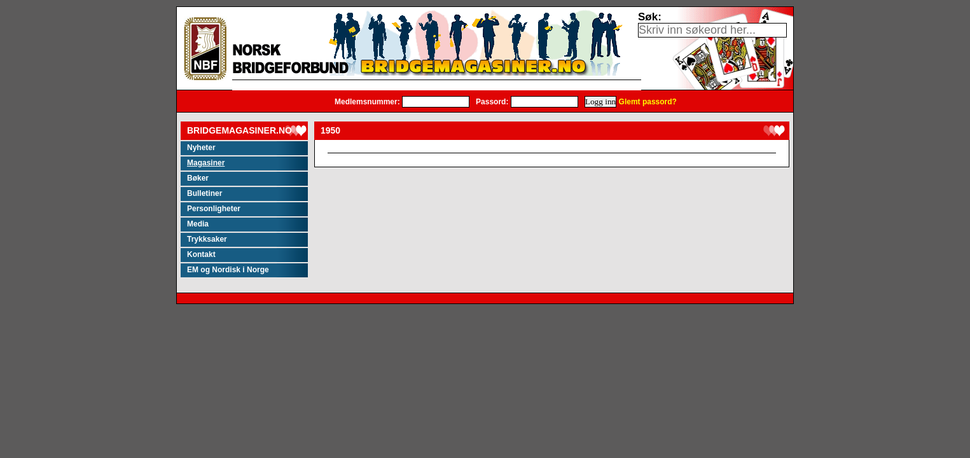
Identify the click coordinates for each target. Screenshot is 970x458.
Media (198, 223)
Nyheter (201, 147)
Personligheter (213, 208)
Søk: (650, 17)
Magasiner (206, 162)
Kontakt (201, 254)
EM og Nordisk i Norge (228, 269)
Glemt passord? (648, 101)
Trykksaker (207, 239)
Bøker (198, 178)
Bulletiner (204, 193)
